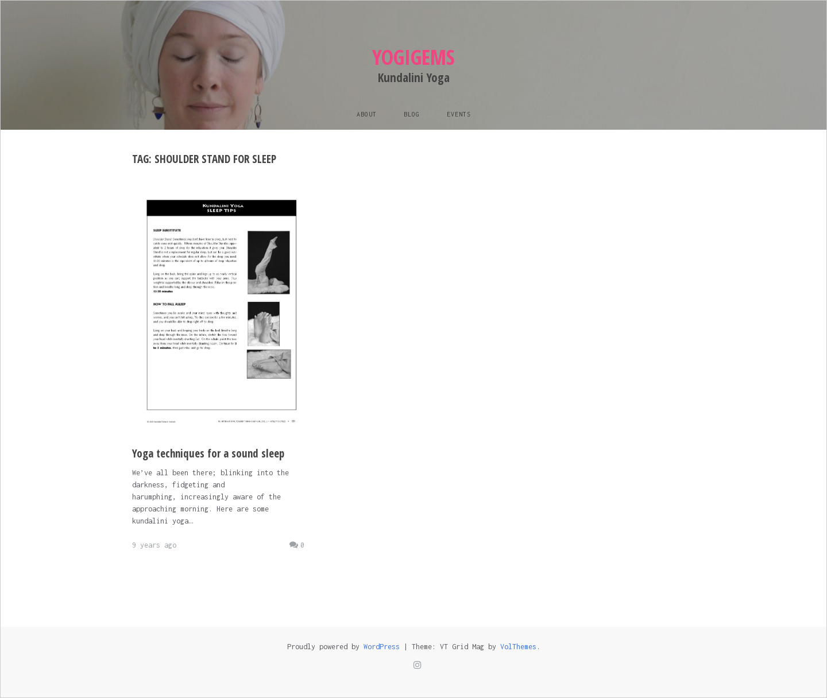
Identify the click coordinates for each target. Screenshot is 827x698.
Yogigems (413, 57)
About (367, 114)
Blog (412, 114)
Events (459, 114)
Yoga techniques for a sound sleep (208, 453)
